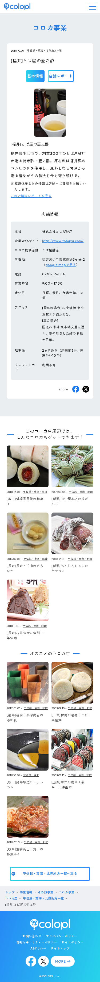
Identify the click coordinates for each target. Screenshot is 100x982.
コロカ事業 (67, 892)
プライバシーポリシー (61, 936)
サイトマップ (60, 948)
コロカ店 (11, 898)
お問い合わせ (32, 936)
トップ (9, 892)
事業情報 (26, 892)
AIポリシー (38, 948)
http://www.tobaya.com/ (63, 241)
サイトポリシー (73, 942)
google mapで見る (61, 265)
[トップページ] (17, 6)
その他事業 (46, 892)
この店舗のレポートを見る (31, 196)
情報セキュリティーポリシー (36, 942)
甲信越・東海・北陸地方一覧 (44, 50)
